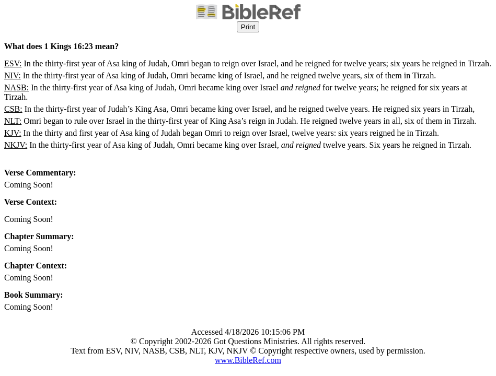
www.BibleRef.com (248, 360)
